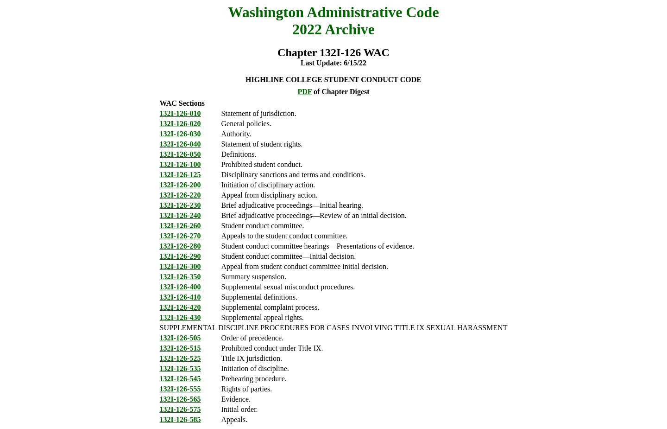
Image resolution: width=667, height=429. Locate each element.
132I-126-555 (180, 389)
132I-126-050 (180, 154)
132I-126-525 (180, 358)
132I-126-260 (180, 226)
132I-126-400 (180, 287)
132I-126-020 (180, 124)
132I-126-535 (180, 368)
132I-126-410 (180, 297)
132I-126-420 (180, 307)
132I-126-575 (180, 409)
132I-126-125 (180, 175)
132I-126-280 (180, 246)
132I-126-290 (180, 256)
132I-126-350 (180, 277)
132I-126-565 (180, 399)
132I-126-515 (180, 348)
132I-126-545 (180, 379)
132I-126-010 (180, 113)
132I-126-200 (180, 185)
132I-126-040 (180, 144)
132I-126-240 (180, 215)
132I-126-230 (180, 205)
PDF (304, 92)
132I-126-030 (180, 134)
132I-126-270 (180, 236)
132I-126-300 (180, 266)
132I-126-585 (180, 419)
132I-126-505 (180, 338)
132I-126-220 (180, 195)
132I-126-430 (180, 317)
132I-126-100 (180, 164)
